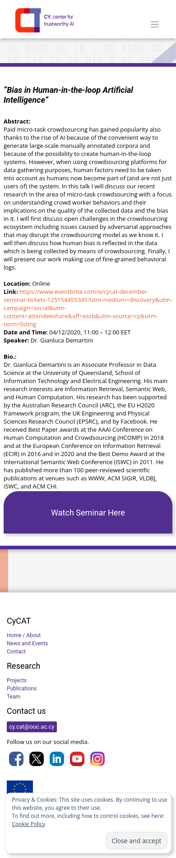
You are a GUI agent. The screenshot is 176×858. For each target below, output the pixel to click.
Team (13, 697)
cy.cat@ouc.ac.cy (32, 726)
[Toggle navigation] (155, 24)
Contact (16, 651)
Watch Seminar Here (88, 512)
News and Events (27, 643)
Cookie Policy (28, 824)
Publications (22, 688)
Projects (17, 680)
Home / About (24, 635)
